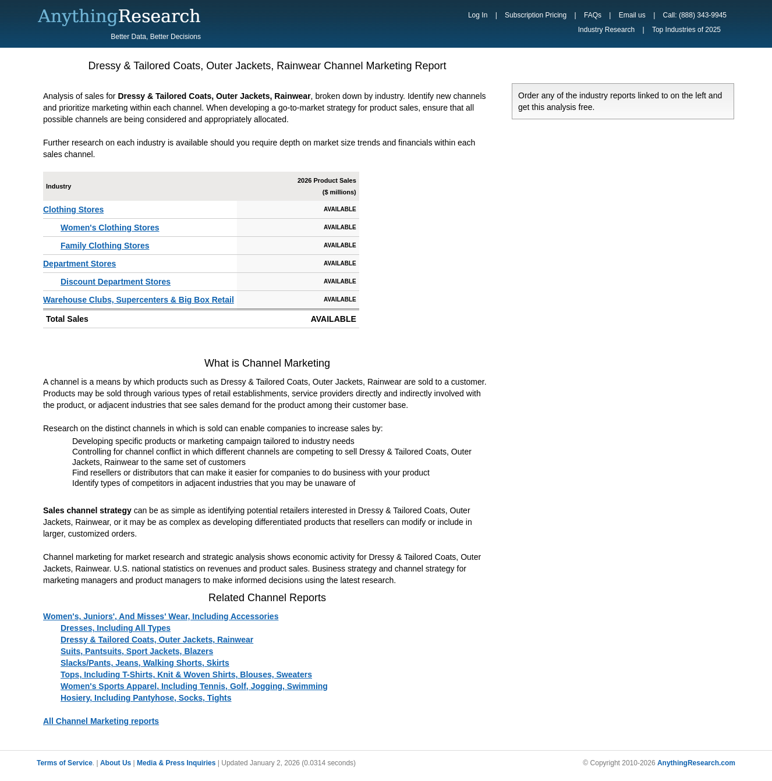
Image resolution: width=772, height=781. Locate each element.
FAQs (592, 15)
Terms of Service (65, 763)
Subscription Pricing (535, 15)
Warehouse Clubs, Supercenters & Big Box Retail (138, 299)
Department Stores (79, 263)
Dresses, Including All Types (116, 628)
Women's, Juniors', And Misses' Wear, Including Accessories (160, 616)
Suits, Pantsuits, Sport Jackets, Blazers (137, 651)
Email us (632, 15)
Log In (477, 15)
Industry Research (606, 30)
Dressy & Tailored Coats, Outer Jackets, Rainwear (157, 639)
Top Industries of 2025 (686, 30)
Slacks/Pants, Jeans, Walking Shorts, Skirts (145, 663)
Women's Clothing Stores (110, 227)
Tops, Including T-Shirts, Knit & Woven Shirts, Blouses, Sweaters (186, 674)
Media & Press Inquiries (176, 763)
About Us (115, 763)
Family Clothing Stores (105, 245)
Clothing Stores (73, 209)
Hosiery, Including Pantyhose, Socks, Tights (146, 697)
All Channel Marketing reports (101, 721)
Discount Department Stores (116, 281)
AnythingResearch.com (696, 763)
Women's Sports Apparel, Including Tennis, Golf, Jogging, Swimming (194, 686)
